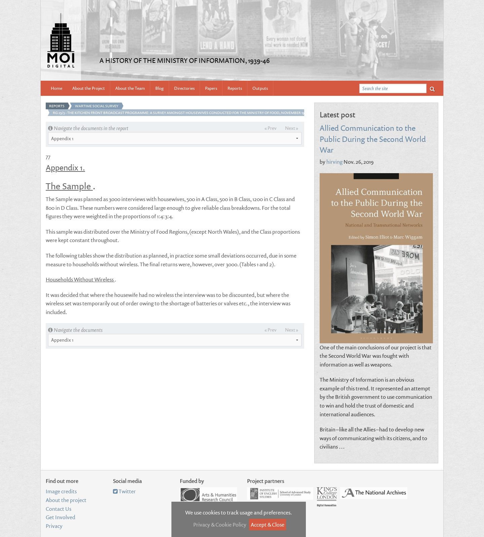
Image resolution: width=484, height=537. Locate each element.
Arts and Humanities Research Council (208, 494)
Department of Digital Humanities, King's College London (327, 497)
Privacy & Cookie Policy (219, 524)
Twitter (124, 491)
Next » (291, 128)
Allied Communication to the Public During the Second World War (373, 138)
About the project (66, 500)
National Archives (373, 493)
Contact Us (58, 508)
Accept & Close (267, 524)
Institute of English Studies (280, 493)
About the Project (88, 88)
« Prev (271, 128)
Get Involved (60, 517)
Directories (184, 88)
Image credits (61, 491)
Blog (159, 88)
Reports (235, 88)
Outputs (260, 88)
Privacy (54, 526)
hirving (334, 161)
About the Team (130, 88)
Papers (211, 88)
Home (56, 88)
